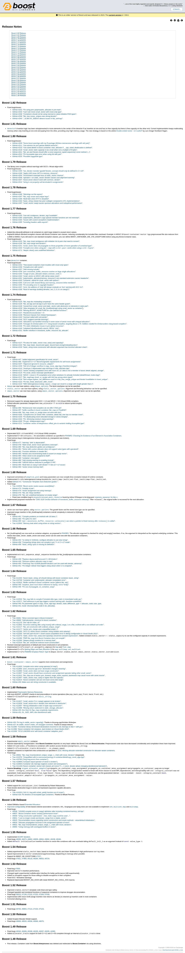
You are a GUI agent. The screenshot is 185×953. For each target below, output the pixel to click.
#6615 (18, 889)
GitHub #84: (31, 454)
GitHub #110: (41, 368)
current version (115, 15)
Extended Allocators (32, 800)
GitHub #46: (33, 584)
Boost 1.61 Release (18, 71)
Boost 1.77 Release (18, 43)
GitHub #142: (30, 316)
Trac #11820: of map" (34, 663)
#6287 (41, 926)
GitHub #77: (28, 441)
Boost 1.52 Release (18, 88)
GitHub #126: (41, 303)
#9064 (41, 835)
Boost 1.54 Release (18, 84)
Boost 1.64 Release (18, 65)
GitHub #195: (48, 171)
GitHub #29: (35, 707)
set (69, 647)
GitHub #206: (43, 177)
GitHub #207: (36, 180)
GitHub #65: (63, 519)
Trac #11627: (36, 698)
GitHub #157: (25, 269)
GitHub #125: (31, 301)
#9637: (35, 809)
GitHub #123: (52, 383)
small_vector (13, 390)
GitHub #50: (47, 561)
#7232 (35, 889)
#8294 (35, 854)
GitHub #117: (42, 377)
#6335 (35, 926)
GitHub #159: (44, 271)
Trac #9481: (32, 616)
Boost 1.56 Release (18, 80)
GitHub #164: (53, 248)
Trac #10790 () (30, 756)
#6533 (24, 916)
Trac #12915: (40, 580)
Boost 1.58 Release (18, 77)
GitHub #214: (37, 182)
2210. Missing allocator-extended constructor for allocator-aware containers (86, 747)
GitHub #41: (33, 603)
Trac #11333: (45, 576)
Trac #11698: (37, 705)
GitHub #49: (32, 559)
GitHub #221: (51, 152)
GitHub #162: (35, 275)
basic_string (45, 693)
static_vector (14, 388)
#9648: (41, 811)
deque (9, 385)
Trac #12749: (39, 578)
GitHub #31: (31, 709)
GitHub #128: (50, 305)
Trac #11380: (45, 724)
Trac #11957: (37, 675)
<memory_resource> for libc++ (106, 496)
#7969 (24, 854)
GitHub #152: (40, 264)
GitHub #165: (43, 282)
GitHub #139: (29, 243)
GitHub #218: (44, 150)
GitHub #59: (33, 542)
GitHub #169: (40, 289)
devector (11, 128)
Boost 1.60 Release (18, 73)
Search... (177, 9)
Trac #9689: (34, 618)
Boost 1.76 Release (18, 44)
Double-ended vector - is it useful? (129, 131)
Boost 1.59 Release (18, 75)
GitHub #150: (34, 215)
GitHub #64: (24, 517)
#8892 (29, 835)
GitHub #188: (30, 199)
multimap (63, 647)
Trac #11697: (37, 702)
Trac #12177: (35, 627)
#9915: (53, 816)
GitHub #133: (49, 346)
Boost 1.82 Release (18, 33)
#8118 (29, 854)
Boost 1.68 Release (18, 58)
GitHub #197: (47, 203)
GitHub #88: (46, 361)
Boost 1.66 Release (18, 62)
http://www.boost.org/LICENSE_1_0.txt (173, 944)
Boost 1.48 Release (18, 95)
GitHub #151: (40, 330)
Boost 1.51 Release (18, 90)
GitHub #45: (40, 582)
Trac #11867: (51, 670)
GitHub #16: (33, 790)
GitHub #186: (27, 194)
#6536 (29, 916)
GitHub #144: (30, 319)
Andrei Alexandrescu (161, 5)
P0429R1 (65, 531)
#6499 (24, 926)
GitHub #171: (33, 250)
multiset (76, 647)
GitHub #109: (44, 365)
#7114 (29, 904)
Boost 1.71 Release (18, 52)
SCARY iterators (24, 832)
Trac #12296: (34, 638)
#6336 (29, 926)
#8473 (24, 835)
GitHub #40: (56, 601)
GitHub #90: (38, 463)
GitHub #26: (25, 719)
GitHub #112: (58, 370)
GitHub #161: (50, 278)
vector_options (41, 508)
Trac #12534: (47, 597)
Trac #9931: (43, 751)
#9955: (34, 822)
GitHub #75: (26, 491)
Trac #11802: (58, 622)
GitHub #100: (47, 413)
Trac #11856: (39, 666)
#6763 (18, 904)
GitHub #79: (35, 443)
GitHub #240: (37, 119)
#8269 (18, 835)
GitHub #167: (47, 286)
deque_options (41, 385)
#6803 (24, 904)
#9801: (39, 814)
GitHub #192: (46, 201)
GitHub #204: (37, 175)
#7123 (41, 904)
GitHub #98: (36, 411)
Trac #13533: (33, 484)
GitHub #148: (38, 325)
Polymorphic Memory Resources (30, 689)
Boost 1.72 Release (18, 50)
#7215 (29, 889)
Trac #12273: (45, 633)
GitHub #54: (40, 538)
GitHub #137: (28, 312)
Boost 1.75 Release (18, 46)
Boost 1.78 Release (18, 41)
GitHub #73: (23, 487)
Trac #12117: (36, 625)
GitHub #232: (36, 110)
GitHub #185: (30, 222)
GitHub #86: (33, 459)
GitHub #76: (35, 493)
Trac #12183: (41, 629)
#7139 (24, 889)
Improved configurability (16, 802)
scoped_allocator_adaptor (34, 765)
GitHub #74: (31, 489)
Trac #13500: (36, 521)
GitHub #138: (34, 314)
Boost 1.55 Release (18, 82)
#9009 (35, 835)
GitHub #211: (35, 145)
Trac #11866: (35, 668)
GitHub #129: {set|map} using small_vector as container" (47, 308)
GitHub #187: (30, 196)
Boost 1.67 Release (18, 60)
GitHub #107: (33, 363)
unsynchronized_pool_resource (47, 495)
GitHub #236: (34, 116)
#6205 (47, 926)
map (57, 644)
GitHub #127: (38, 342)
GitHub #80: (33, 445)
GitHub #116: (56, 374)
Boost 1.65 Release (18, 63)
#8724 (47, 854)
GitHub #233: (37, 112)
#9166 (58, 835)
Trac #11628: (39, 700)
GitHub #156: (27, 266)
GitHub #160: (36, 273)
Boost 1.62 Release (18, 69)
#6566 (35, 916)
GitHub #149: (35, 328)
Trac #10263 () (38, 788)
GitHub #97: (39, 409)
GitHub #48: (34, 557)
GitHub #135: (39, 310)
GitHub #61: (34, 514)
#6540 (18, 926)
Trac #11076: (48, 754)
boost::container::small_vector (22, 659)
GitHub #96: (36, 407)
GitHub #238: (44, 114)
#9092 (47, 835)
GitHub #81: (45, 448)
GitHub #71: (35, 480)
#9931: (41, 820)
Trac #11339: (35, 728)
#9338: (48, 807)
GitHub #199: (35, 173)
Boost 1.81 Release (18, 35)
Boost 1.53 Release (18, 86)
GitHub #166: (33, 284)
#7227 (38, 851)
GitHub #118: (60, 379)
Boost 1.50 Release (18, 92)
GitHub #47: (35, 359)
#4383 (52, 926)
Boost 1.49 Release (18, 94)
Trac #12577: (46, 599)
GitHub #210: (52, 147)
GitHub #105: (28, 420)
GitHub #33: (34, 679)
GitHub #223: (27, 156)
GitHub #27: (30, 721)
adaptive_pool (32, 475)
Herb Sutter (148, 5)
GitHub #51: (42, 563)
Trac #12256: (55, 631)
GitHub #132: (44, 344)
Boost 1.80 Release (18, 37)
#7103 (35, 904)
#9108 (52, 835)
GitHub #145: (51, 321)
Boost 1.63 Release (18, 67)
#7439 (47, 889)
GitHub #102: (45, 241)
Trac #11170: (26, 620)
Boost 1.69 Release (18, 56)
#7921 (18, 854)
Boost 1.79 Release (18, 39)
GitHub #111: (48, 422)
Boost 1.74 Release (18, 48)
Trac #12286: (38, 636)
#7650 (17, 864)
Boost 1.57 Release (18, 78)
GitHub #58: (41, 540)
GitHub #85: (25, 457)
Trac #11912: (58, 672)
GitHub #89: (33, 461)
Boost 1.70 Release (18, 54)
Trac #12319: (35, 640)
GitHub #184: (35, 220)
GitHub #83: (39, 452)
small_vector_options (52, 390)
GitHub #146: (69, 323)
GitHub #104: (33, 418)
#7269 (41, 889)
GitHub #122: (32, 381)
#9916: (40, 818)
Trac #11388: (38, 726)
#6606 (18, 916)
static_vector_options (54, 388)
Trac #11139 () (59, 762)
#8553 (41, 854)
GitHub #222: (37, 154)
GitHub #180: (45, 217)
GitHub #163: (35, 280)
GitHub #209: (51, 143)
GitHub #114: (33, 372)
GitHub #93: (27, 465)
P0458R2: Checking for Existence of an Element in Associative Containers (93, 434)
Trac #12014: (37, 677)
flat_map (66, 644)
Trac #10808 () (34, 758)
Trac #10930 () (39, 760)
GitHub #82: (29, 450)
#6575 (41, 916)
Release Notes (12, 26)
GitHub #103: (40, 415)
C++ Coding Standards (176, 5)
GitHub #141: (52, 245)
